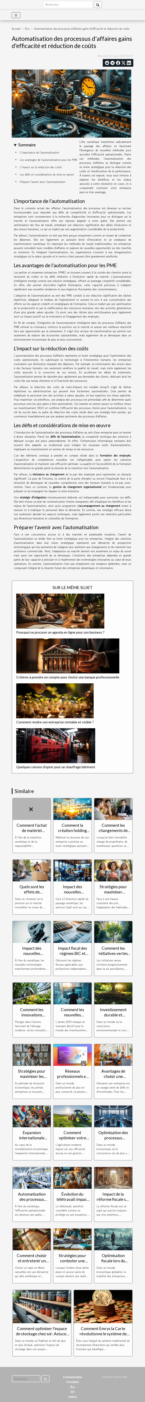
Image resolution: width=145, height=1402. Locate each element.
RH (73, 1391)
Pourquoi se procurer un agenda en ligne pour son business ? (60, 632)
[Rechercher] (68, 4)
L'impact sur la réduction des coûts (41, 167)
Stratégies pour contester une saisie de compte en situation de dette (72, 1263)
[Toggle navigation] (16, 15)
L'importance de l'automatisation (39, 152)
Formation (72, 1381)
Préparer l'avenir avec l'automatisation (42, 182)
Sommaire (26, 145)
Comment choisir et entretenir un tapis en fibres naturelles (32, 1263)
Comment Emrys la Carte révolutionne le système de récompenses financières (103, 1333)
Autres (72, 1396)
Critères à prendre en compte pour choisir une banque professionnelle (67, 677)
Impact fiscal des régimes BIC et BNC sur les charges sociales (72, 956)
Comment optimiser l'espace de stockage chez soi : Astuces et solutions (42, 1333)
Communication (72, 1377)
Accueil (16, 29)
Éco (27, 29)
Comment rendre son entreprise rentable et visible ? (55, 722)
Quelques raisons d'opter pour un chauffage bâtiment (55, 767)
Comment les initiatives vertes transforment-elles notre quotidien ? (113, 956)
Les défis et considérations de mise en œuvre (47, 174)
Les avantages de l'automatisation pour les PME (48, 160)
